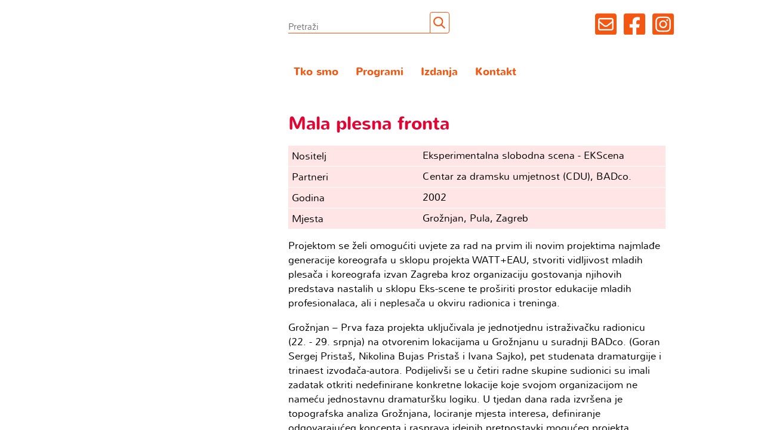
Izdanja (439, 71)
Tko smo (316, 71)
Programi (379, 71)
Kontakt (495, 71)
